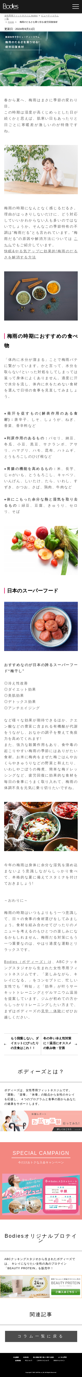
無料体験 (44, 6)
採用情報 (18, 1360)
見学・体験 (51, 1011)
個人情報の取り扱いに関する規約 (43, 1357)
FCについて (28, 1360)
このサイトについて (43, 1360)
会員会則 (26, 1357)
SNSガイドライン (59, 1360)
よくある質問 (62, 1357)
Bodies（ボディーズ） (26, 962)
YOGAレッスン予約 (62, 6)
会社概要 (16, 1357)
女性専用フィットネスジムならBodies (10, 6)
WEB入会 (27, 6)
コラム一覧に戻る (41, 1336)
